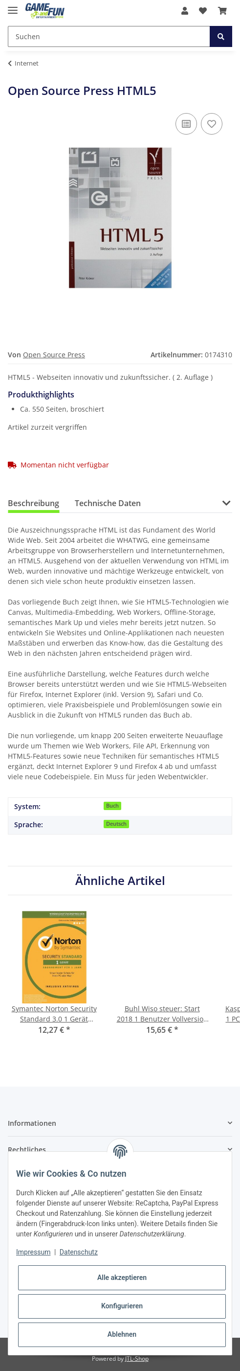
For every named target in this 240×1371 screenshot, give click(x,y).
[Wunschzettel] (203, 11)
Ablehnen (122, 1334)
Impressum (33, 1252)
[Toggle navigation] (13, 6)
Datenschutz (79, 1252)
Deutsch (116, 823)
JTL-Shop (137, 1358)
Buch (112, 805)
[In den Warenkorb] (15, 78)
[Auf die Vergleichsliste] (186, 124)
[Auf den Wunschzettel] (211, 124)
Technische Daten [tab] (108, 503)
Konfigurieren (122, 1306)
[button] (185, 11)
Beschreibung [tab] (33, 503)
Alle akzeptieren (122, 1277)
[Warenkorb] (222, 11)
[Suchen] (109, 36)
